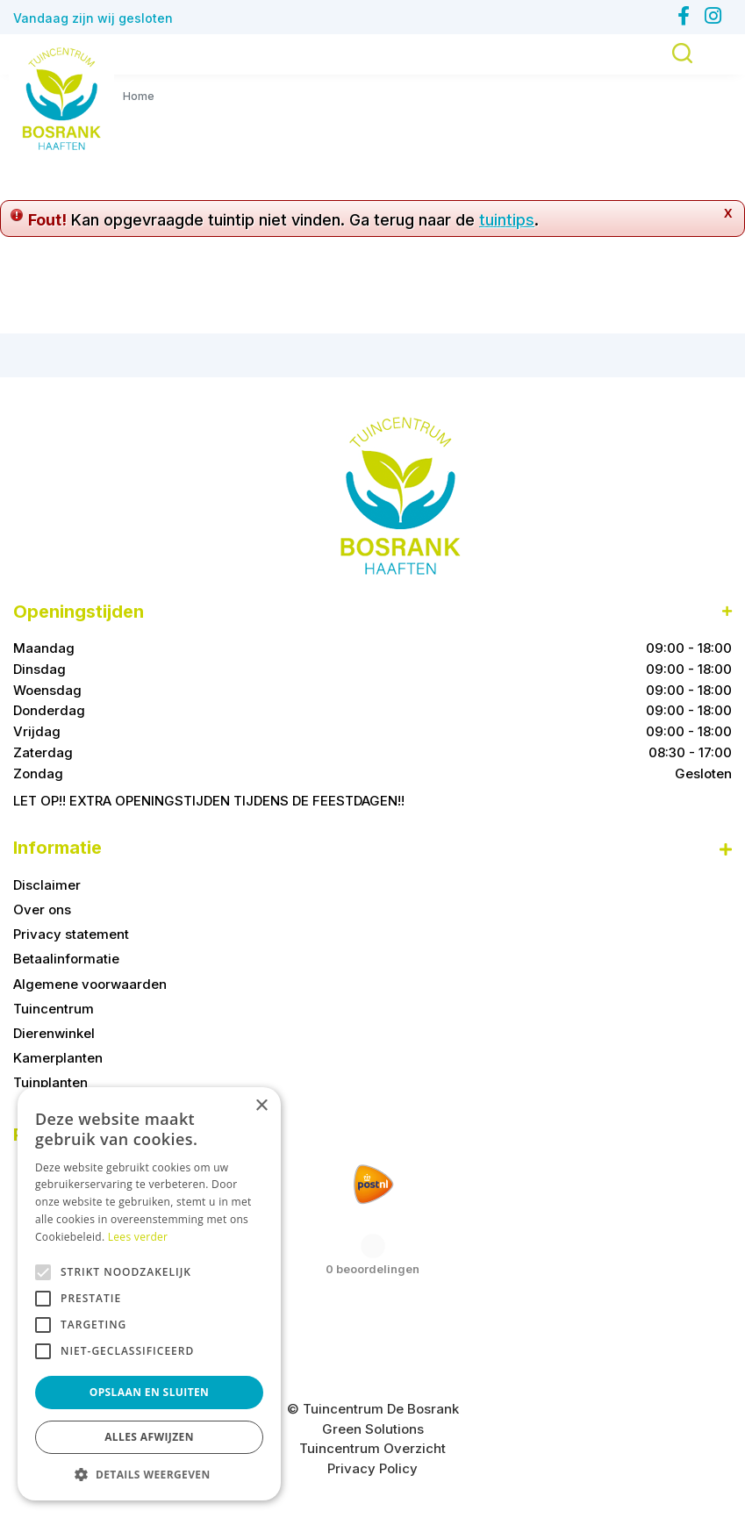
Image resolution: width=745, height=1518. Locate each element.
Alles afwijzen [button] (149, 1436)
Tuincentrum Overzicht (372, 1448)
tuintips (506, 220)
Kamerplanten (58, 1057)
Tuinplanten (50, 1082)
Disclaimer (47, 885)
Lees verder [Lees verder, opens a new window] (138, 1236)
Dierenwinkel (54, 1033)
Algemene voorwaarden (90, 984)
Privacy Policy (372, 1468)
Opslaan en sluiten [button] (150, 1392)
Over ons (42, 909)
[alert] (149, 1293)
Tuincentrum (53, 1008)
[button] (149, 1474)
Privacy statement (71, 934)
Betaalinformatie (66, 958)
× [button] (261, 1106)
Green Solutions (373, 1429)
